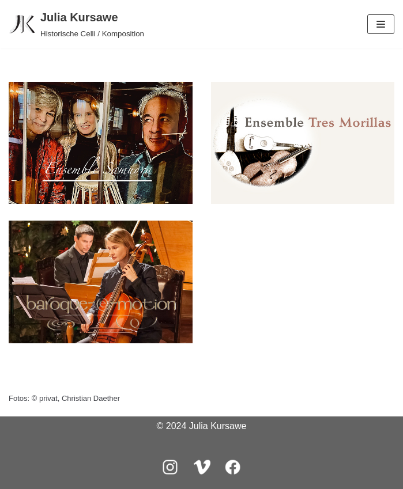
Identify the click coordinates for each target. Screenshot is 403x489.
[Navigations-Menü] (380, 24)
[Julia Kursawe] (76, 24)
